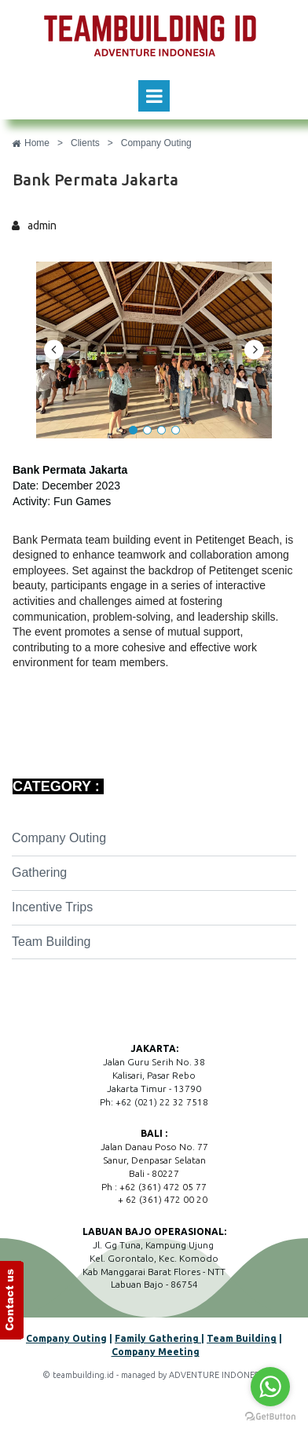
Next (254, 350)
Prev (54, 350)
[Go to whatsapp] (270, 1386)
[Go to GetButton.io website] (270, 1417)
